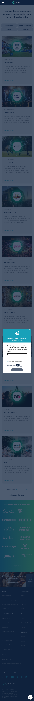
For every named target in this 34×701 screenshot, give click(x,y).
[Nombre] (17, 354)
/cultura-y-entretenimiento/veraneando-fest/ (16, 387)
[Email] (17, 358)
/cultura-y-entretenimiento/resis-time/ (14, 187)
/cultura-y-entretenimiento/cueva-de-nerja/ (16, 287)
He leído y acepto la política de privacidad (15, 361)
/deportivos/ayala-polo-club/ (11, 137)
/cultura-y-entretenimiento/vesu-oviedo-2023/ (15, 438)
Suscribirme (17, 370)
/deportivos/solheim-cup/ (10, 37)
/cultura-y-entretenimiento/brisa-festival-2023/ (15, 238)
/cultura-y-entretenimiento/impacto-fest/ (15, 87)
